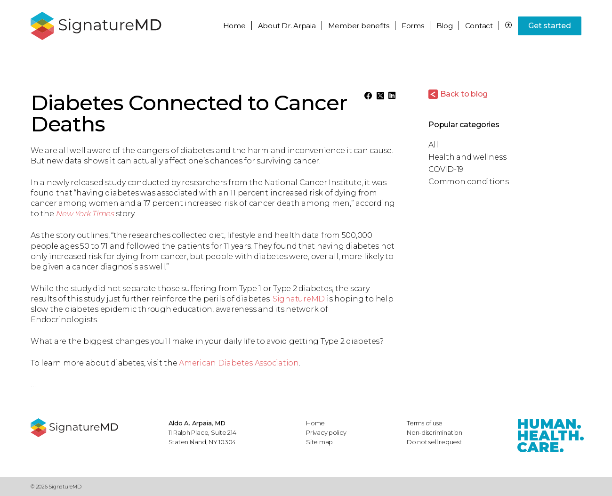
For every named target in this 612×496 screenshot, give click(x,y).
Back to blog (464, 93)
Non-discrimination (434, 432)
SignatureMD (299, 298)
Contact (479, 25)
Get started (549, 25)
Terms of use (425, 423)
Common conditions (468, 181)
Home (234, 25)
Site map (319, 442)
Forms (413, 25)
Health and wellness (467, 157)
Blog (444, 25)
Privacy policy (326, 432)
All (433, 144)
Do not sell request (434, 442)
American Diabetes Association (239, 362)
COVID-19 (445, 169)
